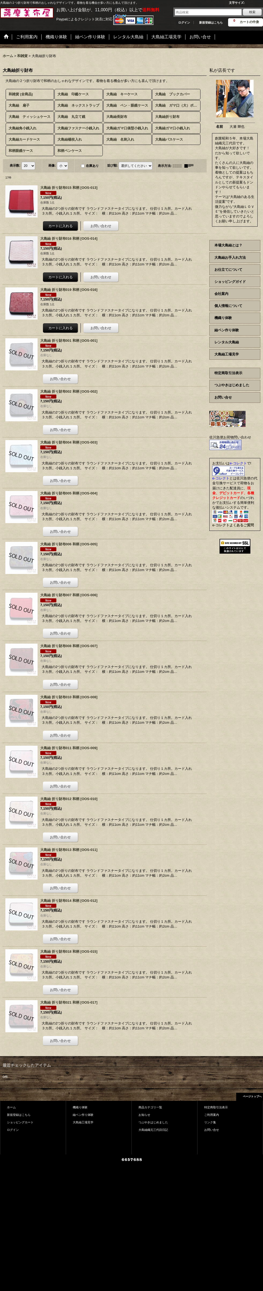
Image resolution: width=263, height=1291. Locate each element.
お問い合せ (223, 397)
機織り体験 (223, 318)
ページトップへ (252, 1096)
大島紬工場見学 (226, 354)
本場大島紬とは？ (228, 245)
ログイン (184, 22)
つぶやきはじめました (231, 385)
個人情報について (228, 306)
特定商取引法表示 (228, 373)
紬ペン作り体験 (226, 330)
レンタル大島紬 (226, 342)
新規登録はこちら (211, 22)
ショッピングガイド (230, 282)
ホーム (11, 1107)
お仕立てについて (228, 270)
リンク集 (210, 1122)
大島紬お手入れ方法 (230, 258)
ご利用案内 (211, 1114)
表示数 (15, 165)
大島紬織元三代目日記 (153, 1129)
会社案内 (221, 294)
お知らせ (144, 1114)
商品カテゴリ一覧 (150, 1107)
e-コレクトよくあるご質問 (233, 525)
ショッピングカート (20, 1122)
